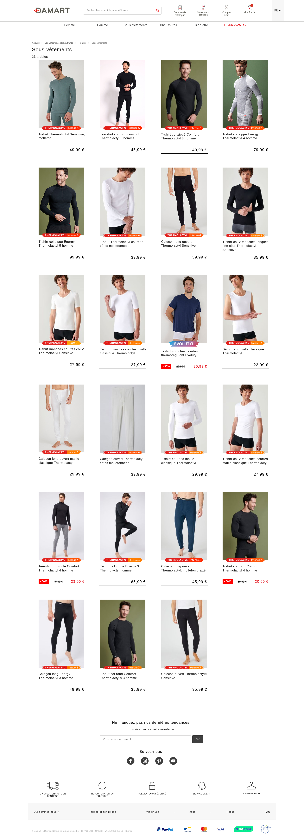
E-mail (129, 831)
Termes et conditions (102, 812)
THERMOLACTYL (235, 24)
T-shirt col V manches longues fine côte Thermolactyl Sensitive (246, 246)
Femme (69, 25)
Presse (230, 812)
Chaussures (168, 25)
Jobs (193, 812)
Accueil (36, 43)
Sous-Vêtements (135, 25)
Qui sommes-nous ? (46, 812)
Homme (102, 25)
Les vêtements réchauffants (59, 43)
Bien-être (201, 25)
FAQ (267, 812)
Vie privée (152, 812)
